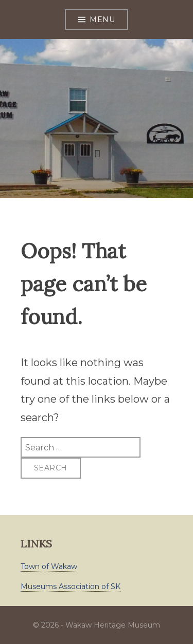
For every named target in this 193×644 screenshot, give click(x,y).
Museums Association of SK (70, 586)
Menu (102, 19)
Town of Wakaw (49, 566)
